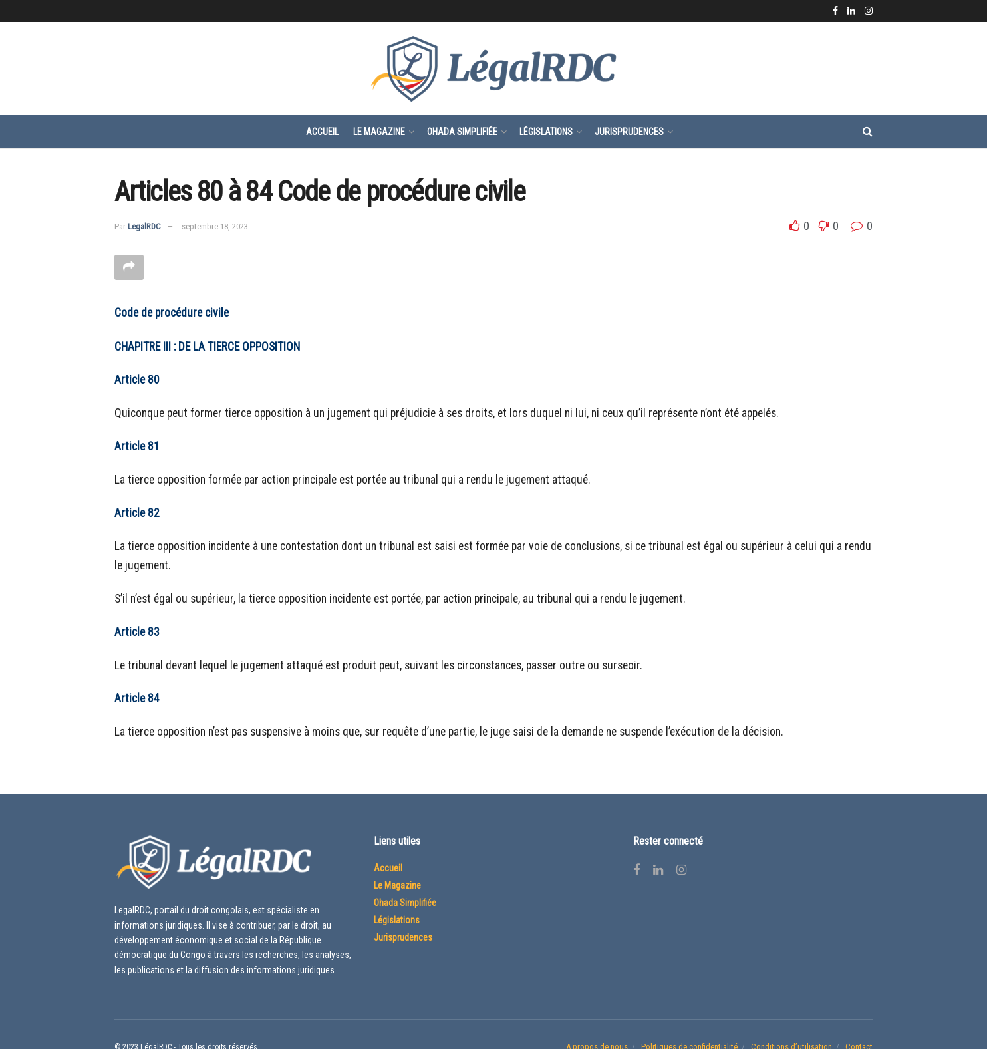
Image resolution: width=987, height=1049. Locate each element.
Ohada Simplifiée (462, 131)
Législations (546, 131)
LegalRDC (144, 226)
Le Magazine (379, 131)
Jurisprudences (629, 131)
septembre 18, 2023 (215, 226)
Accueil (322, 131)
